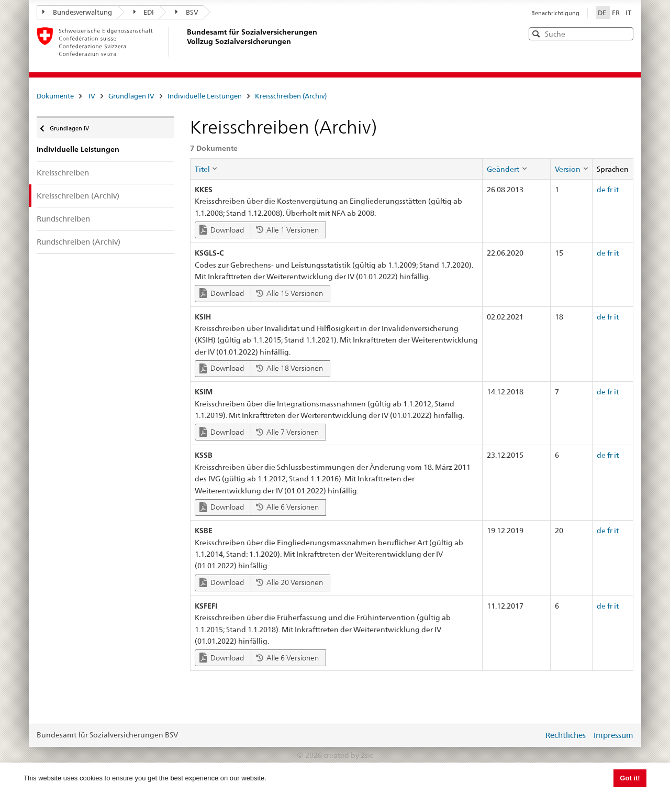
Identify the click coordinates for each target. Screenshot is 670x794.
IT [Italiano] (628, 12)
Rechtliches (565, 735)
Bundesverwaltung (77, 12)
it (616, 189)
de (601, 189)
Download (221, 230)
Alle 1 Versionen (287, 230)
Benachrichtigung (555, 13)
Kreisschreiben (63, 173)
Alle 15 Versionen (289, 293)
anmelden (527, 735)
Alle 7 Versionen (287, 432)
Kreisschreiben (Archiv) (291, 96)
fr (609, 189)
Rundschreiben (63, 219)
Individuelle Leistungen (205, 96)
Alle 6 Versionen (287, 507)
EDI (143, 12)
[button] (624, 33)
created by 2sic (348, 755)
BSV (186, 12)
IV (91, 96)
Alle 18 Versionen (289, 368)
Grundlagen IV (131, 96)
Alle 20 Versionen (289, 582)
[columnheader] (336, 168)
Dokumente (55, 96)
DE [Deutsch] (603, 12)
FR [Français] (616, 12)
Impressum (613, 735)
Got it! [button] (630, 778)
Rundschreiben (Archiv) (78, 242)
